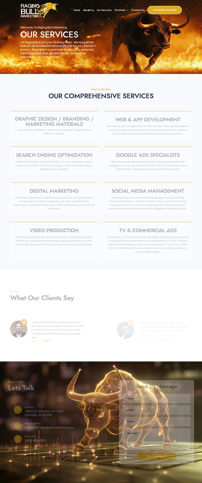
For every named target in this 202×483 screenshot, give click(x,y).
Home (77, 10)
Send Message (156, 456)
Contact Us (137, 10)
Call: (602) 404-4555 (164, 10)
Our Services (104, 10)
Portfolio (120, 10)
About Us (88, 10)
